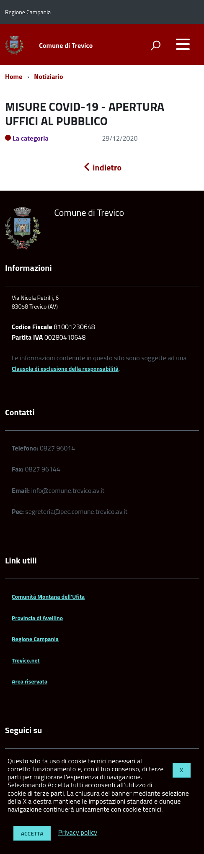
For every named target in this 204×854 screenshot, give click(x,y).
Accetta (32, 833)
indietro (102, 167)
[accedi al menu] (182, 44)
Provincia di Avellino (37, 617)
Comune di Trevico (66, 45)
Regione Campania (35, 638)
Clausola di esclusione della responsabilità (65, 368)
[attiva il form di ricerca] (155, 45)
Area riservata (29, 681)
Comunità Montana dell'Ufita (48, 596)
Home (13, 76)
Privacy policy (77, 833)
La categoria (31, 138)
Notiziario (48, 76)
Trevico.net (26, 660)
